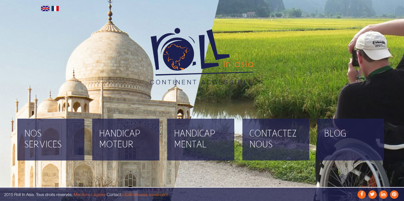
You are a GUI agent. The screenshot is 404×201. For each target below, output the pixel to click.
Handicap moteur (119, 139)
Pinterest (394, 194)
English (45, 8)
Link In (383, 194)
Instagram (372, 194)
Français (55, 8)
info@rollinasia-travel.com (145, 194)
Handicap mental (194, 139)
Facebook (361, 194)
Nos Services (43, 139)
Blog (335, 133)
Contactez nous (273, 139)
